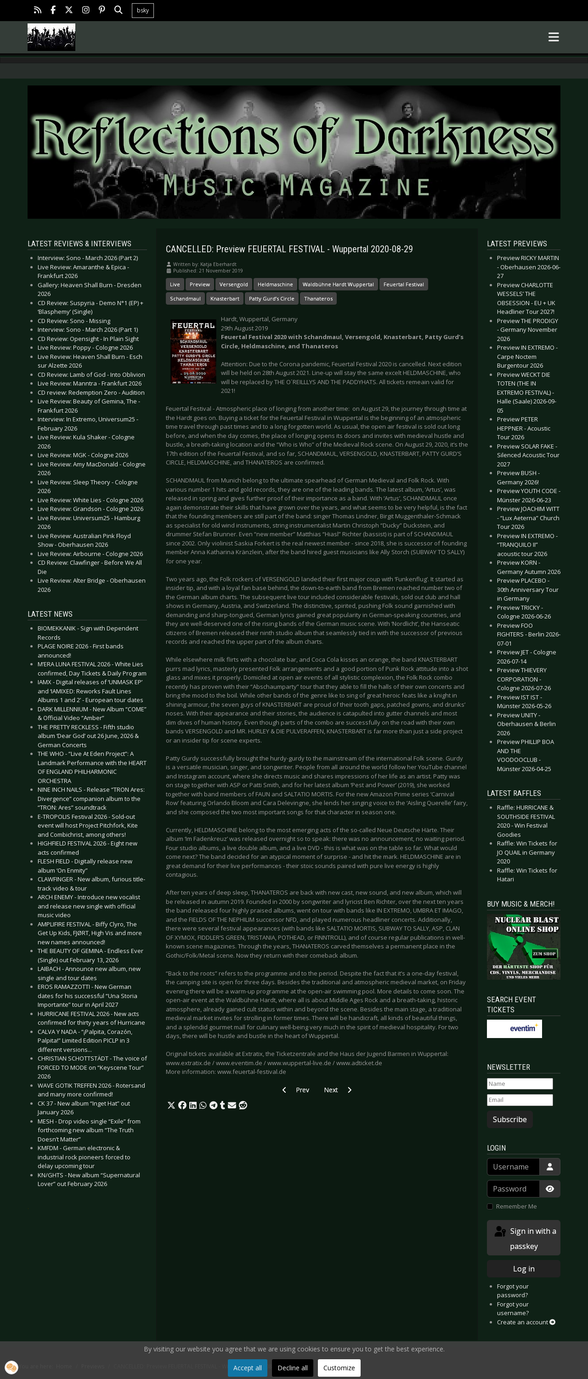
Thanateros (318, 298)
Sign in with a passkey (524, 1238)
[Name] (520, 1084)
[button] (171, 1105)
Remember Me (516, 1206)
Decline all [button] (292, 1367)
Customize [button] (339, 1367)
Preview (200, 284)
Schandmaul (185, 298)
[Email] (520, 1100)
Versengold (234, 284)
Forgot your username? (513, 1308)
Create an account (526, 1322)
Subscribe (510, 1119)
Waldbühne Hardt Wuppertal (338, 284)
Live (175, 284)
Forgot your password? (513, 1291)
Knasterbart (224, 298)
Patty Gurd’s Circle (271, 298)
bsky (143, 10)
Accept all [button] (247, 1367)
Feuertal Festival (404, 284)
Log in (524, 1269)
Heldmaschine (275, 284)
